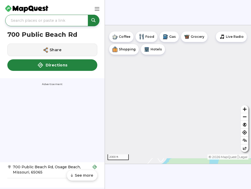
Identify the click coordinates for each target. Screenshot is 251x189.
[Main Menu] (97, 9)
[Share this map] (244, 148)
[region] (178, 94)
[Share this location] (52, 50)
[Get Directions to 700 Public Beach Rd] (52, 171)
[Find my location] (244, 132)
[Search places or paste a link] (52, 20)
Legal (243, 157)
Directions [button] (52, 65)
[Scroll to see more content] (82, 175)
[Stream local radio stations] (231, 37)
